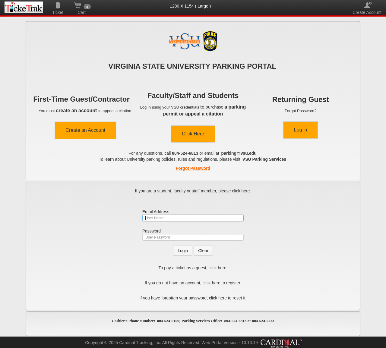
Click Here (193, 133)
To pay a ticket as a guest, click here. (193, 267)
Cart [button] (81, 5)
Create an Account (86, 130)
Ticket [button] (57, 5)
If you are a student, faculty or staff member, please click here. (193, 190)
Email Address (155, 211)
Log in (300, 129)
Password (151, 231)
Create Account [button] (367, 5)
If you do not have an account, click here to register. (193, 282)
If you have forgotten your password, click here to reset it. (193, 298)
